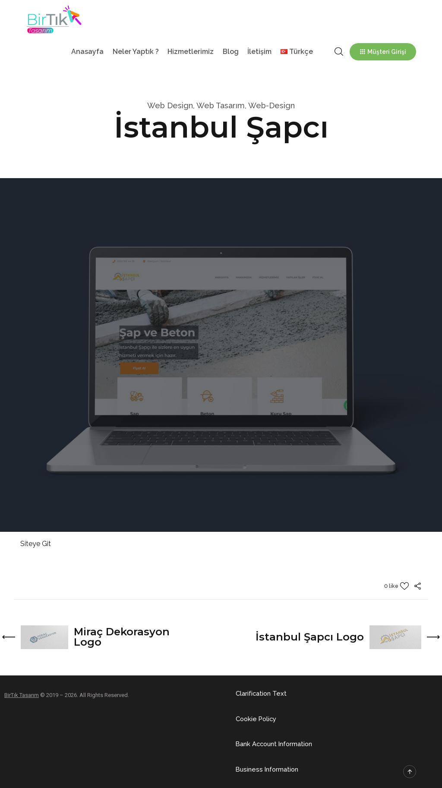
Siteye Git (35, 544)
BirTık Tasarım (21, 694)
